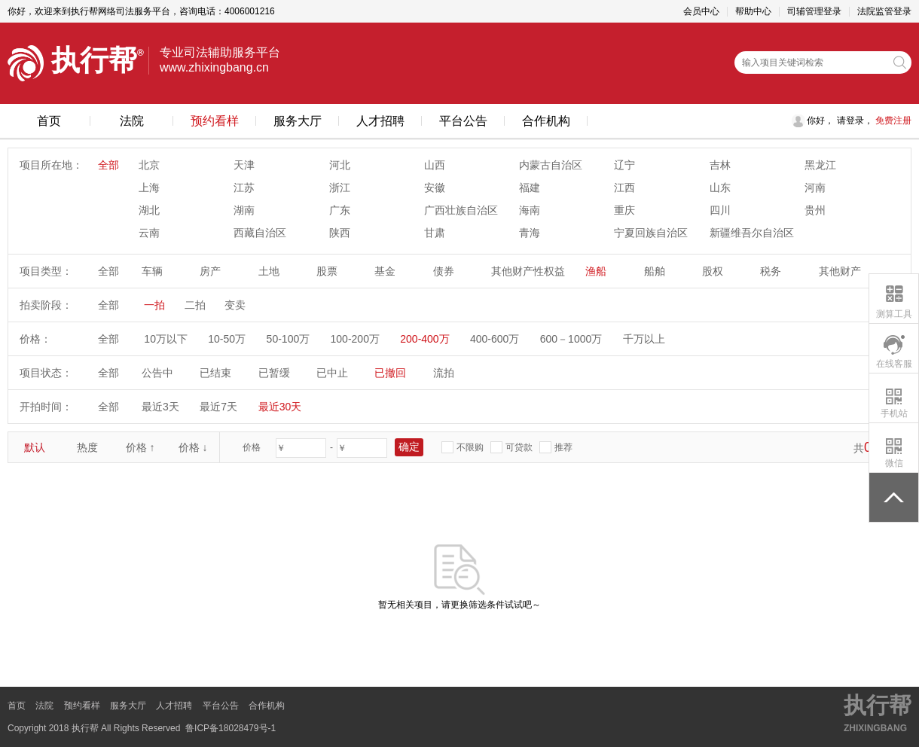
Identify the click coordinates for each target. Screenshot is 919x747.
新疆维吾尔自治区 (752, 233)
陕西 (339, 233)
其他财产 (840, 271)
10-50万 (227, 339)
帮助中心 (753, 11)
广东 (339, 210)
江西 (624, 187)
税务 (770, 271)
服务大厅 (297, 120)
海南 (529, 210)
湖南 (244, 210)
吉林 (720, 165)
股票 (326, 271)
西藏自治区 (260, 233)
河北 (339, 165)
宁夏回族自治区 (651, 233)
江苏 (244, 187)
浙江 (339, 187)
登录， (859, 120)
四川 (720, 210)
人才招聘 (380, 120)
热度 (87, 447)
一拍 (154, 305)
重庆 (624, 210)
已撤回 (390, 373)
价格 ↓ (193, 447)
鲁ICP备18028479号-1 (230, 728)
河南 (815, 187)
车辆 (152, 271)
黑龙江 (820, 165)
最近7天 (218, 407)
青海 (529, 233)
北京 (149, 165)
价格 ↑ (140, 447)
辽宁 (624, 165)
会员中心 (701, 11)
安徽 (434, 187)
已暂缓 (274, 373)
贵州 (815, 210)
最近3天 (160, 407)
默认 (34, 447)
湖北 (149, 210)
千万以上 (644, 339)
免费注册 (892, 120)
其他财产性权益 (528, 271)
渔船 (595, 271)
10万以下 (166, 339)
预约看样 (215, 120)
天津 (244, 165)
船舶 (654, 271)
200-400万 (424, 339)
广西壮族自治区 (461, 210)
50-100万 (288, 339)
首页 (49, 120)
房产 (210, 271)
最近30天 (280, 407)
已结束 (215, 373)
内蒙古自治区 (550, 165)
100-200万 (355, 339)
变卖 (235, 305)
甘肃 (434, 233)
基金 (384, 271)
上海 (149, 187)
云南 (149, 233)
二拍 (195, 305)
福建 (529, 187)
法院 (132, 120)
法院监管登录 (884, 11)
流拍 (443, 373)
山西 (434, 165)
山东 (720, 187)
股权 (712, 271)
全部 (108, 165)
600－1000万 (571, 339)
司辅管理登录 (814, 11)
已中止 (332, 373)
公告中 (157, 373)
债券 (443, 271)
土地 (268, 271)
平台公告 (463, 120)
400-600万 (494, 339)
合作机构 (546, 120)
